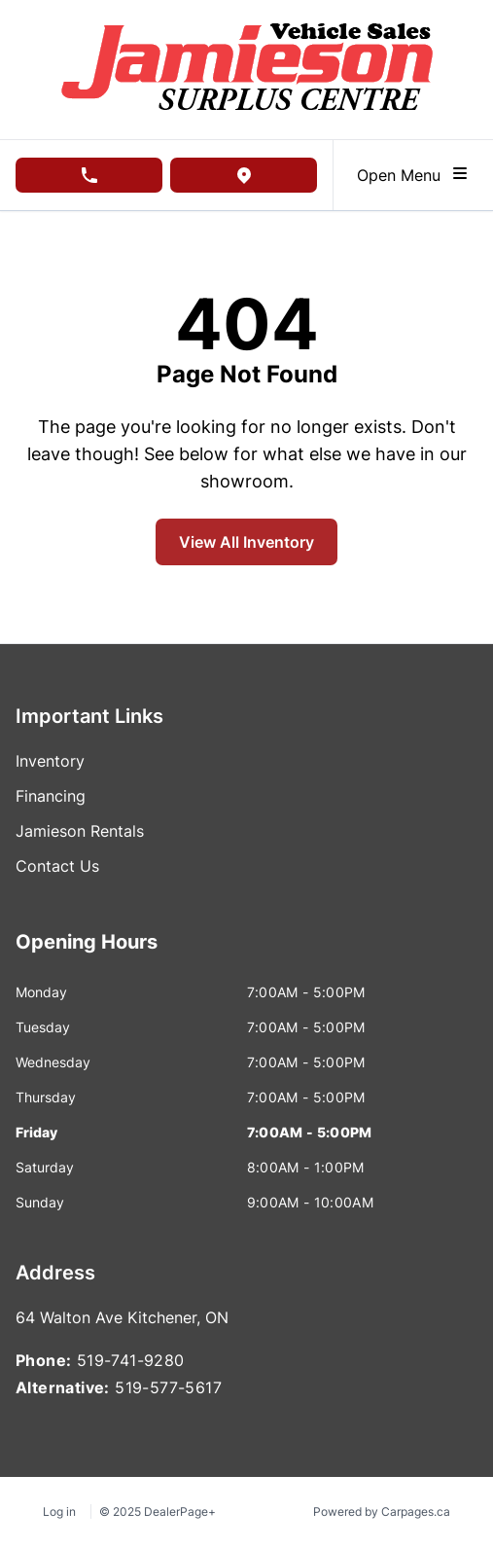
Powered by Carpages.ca (381, 1511)
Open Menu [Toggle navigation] (413, 174)
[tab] (87, 951)
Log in (59, 1511)
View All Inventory (246, 542)
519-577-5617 (168, 1387)
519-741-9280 (131, 1360)
